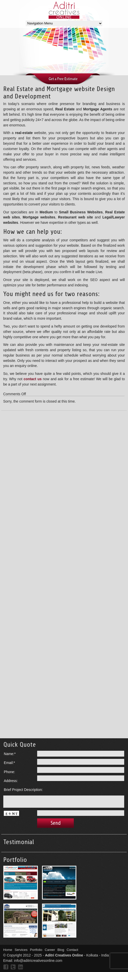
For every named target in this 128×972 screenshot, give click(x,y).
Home (7, 950)
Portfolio (36, 950)
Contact (72, 950)
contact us (33, 379)
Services (21, 950)
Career (50, 950)
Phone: (9, 772)
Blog (61, 950)
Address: (11, 781)
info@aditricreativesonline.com (38, 961)
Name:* (10, 754)
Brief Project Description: (23, 790)
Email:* (9, 763)
